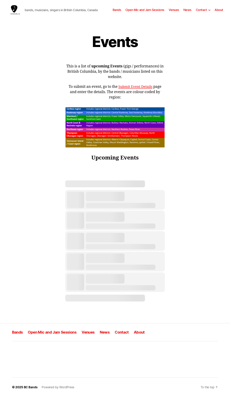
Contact (201, 12)
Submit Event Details (135, 92)
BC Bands (31, 392)
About (219, 12)
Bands (117, 12)
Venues (174, 12)
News (187, 12)
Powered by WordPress (58, 392)
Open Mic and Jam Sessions (144, 12)
